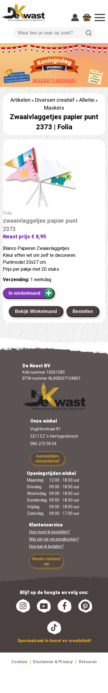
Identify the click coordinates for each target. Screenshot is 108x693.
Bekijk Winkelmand (36, 311)
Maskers (54, 108)
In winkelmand (31, 293)
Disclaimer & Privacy (53, 662)
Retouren (88, 662)
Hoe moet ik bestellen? (49, 532)
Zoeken (88, 33)
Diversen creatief (55, 100)
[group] (54, 178)
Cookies (19, 662)
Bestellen (83, 311)
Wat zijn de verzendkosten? (54, 539)
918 (86, 19)
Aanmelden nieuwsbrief (47, 458)
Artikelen (20, 100)
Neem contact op (46, 561)
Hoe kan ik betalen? (46, 546)
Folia (64, 127)
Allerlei (86, 100)
